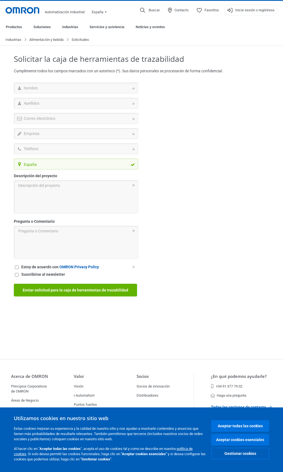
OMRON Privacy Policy (79, 267)
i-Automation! (84, 395)
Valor (79, 376)
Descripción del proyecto (35, 176)
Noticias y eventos (150, 27)
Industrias (70, 27)
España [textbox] (30, 165)
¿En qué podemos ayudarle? (239, 376)
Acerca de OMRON (29, 376)
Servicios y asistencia (107, 27)
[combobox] (76, 164)
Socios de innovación (153, 386)
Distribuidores (147, 395)
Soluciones (42, 27)
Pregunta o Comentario (34, 221)
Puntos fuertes (85, 404)
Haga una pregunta (228, 395)
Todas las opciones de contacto (241, 407)
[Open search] (150, 10)
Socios (143, 376)
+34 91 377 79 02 (226, 386)
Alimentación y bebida (46, 40)
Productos (14, 27)
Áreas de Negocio (25, 400)
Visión (78, 386)
